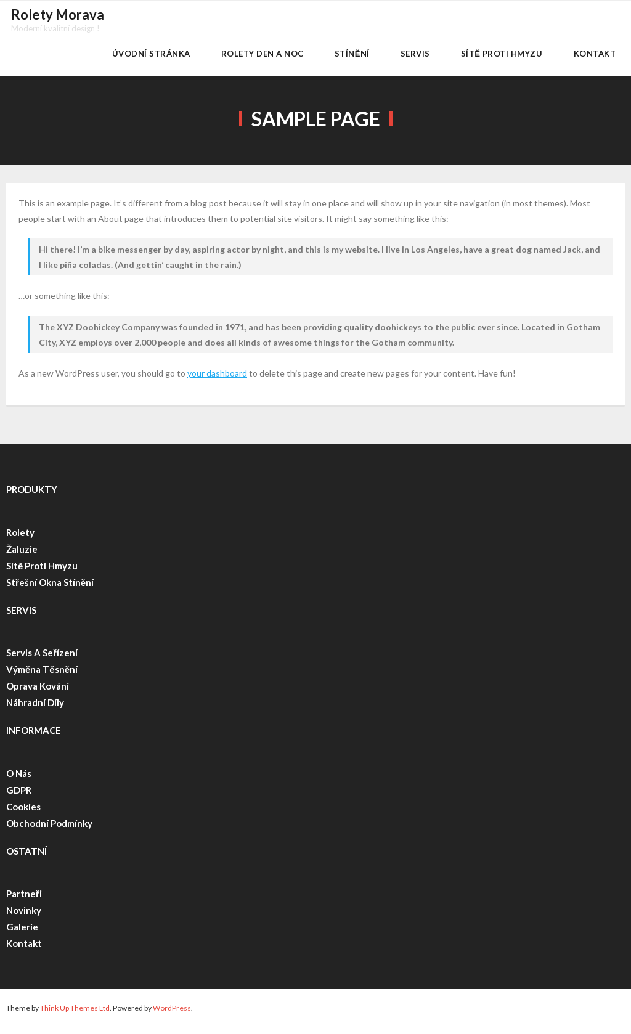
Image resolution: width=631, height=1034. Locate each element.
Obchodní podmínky (49, 830)
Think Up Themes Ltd (75, 1015)
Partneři (24, 900)
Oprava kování (37, 693)
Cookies (23, 813)
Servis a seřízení (42, 660)
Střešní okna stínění (50, 589)
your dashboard (217, 380)
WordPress (172, 1015)
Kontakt (24, 950)
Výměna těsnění (42, 676)
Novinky (23, 917)
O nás (18, 780)
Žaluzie (22, 555)
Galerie (22, 934)
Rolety (20, 539)
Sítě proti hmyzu (42, 572)
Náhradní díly (35, 709)
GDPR (18, 796)
